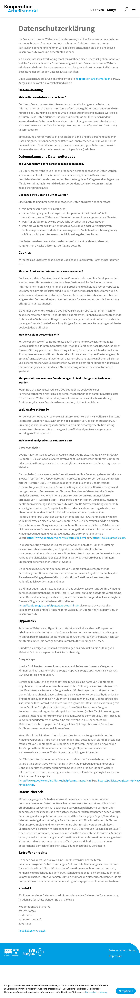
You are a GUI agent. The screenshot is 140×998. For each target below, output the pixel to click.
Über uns (97, 9)
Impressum (115, 956)
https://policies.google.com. (109, 537)
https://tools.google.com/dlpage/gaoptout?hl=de (48, 605)
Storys (111, 9)
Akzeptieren (126, 991)
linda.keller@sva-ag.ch (32, 930)
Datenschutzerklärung (122, 950)
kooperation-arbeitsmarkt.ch (92, 78)
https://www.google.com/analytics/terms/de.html (56, 537)
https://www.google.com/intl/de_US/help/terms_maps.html (55, 780)
